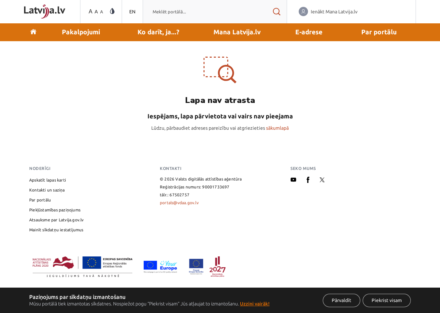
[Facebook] (308, 181)
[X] (322, 180)
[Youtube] (293, 180)
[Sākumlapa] (44, 11)
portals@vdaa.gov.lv (179, 202)
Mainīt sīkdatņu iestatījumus (56, 230)
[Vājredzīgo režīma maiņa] (112, 11)
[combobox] (204, 11)
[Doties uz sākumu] (33, 32)
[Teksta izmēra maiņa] (95, 11)
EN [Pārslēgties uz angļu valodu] (132, 11)
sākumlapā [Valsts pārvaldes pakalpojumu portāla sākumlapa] (277, 128)
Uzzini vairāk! (255, 303)
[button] (81, 32)
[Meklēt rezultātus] (276, 11)
